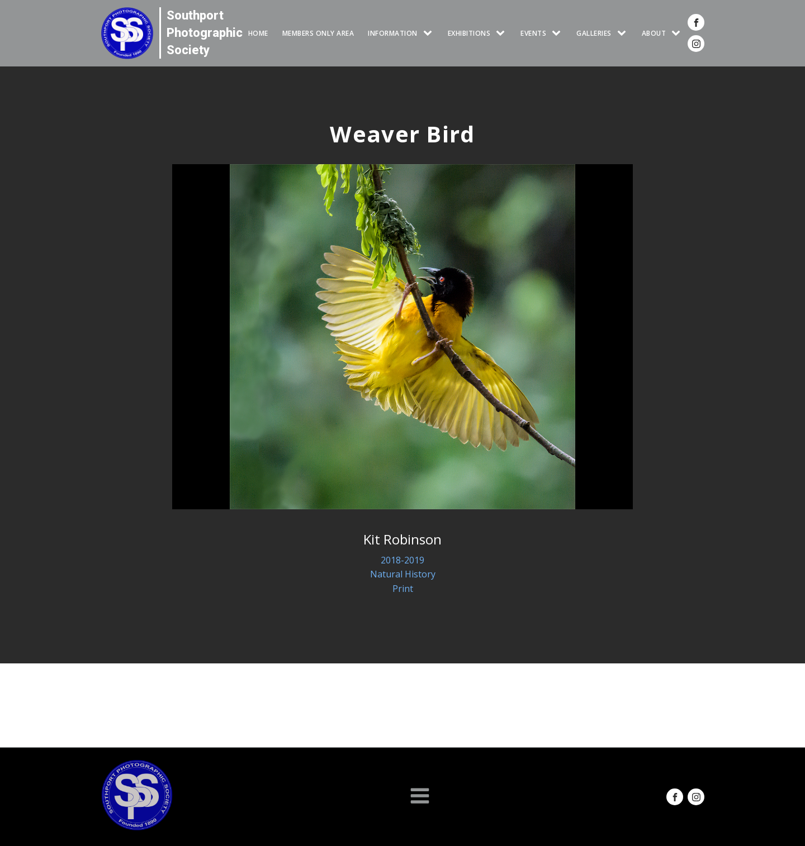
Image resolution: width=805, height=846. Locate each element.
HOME (258, 33)
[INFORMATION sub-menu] (430, 33)
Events (533, 33)
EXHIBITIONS (469, 33)
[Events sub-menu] (558, 33)
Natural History (402, 574)
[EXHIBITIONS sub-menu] (502, 33)
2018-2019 (402, 560)
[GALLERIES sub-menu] (624, 33)
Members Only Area (318, 33)
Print (402, 588)
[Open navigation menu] (420, 797)
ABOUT (654, 33)
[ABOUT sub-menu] (678, 33)
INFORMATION (393, 33)
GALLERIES (594, 33)
